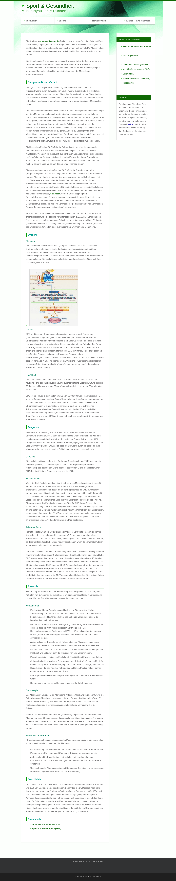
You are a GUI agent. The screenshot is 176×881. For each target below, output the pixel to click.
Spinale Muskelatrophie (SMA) (46, 828)
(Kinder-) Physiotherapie (138, 21)
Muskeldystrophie (50, 41)
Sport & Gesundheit (50, 6)
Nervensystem (99, 21)
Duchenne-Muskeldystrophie (135, 64)
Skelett (62, 21)
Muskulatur (31, 21)
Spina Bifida (128, 74)
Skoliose (56, 194)
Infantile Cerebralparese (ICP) (46, 824)
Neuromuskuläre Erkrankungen (137, 46)
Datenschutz (96, 861)
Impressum (78, 861)
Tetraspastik (128, 83)
